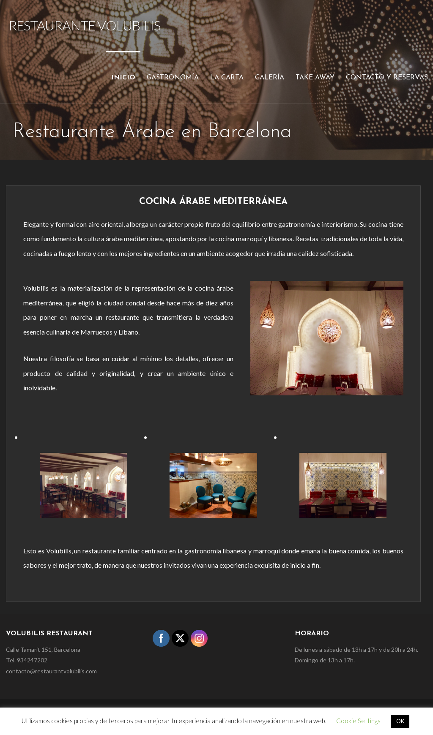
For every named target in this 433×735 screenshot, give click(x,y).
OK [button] (400, 721)
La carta (227, 77)
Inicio (123, 77)
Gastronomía (173, 77)
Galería (269, 77)
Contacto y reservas (387, 77)
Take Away (315, 77)
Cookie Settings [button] (358, 720)
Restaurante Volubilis (84, 25)
